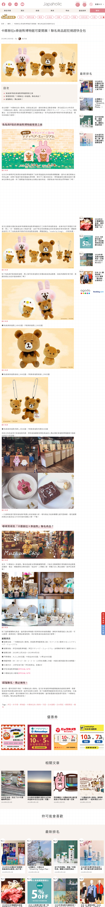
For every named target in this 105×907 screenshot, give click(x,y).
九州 (66, 17)
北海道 (49, 17)
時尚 (67, 10)
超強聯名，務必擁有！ (14, 99)
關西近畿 (30, 17)
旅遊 (37, 10)
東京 (21, 17)
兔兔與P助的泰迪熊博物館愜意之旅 (19, 93)
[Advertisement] (91, 182)
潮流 (22, 10)
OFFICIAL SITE (24, 669)
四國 (74, 17)
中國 (94, 17)
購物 (97, 10)
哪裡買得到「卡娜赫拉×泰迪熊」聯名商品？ (23, 96)
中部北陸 (84, 17)
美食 (52, 10)
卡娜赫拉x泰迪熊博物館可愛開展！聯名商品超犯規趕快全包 (34, 24)
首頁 (2, 24)
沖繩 (58, 17)
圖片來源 (5, 170)
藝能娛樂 (82, 10)
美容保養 (7, 10)
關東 (40, 17)
